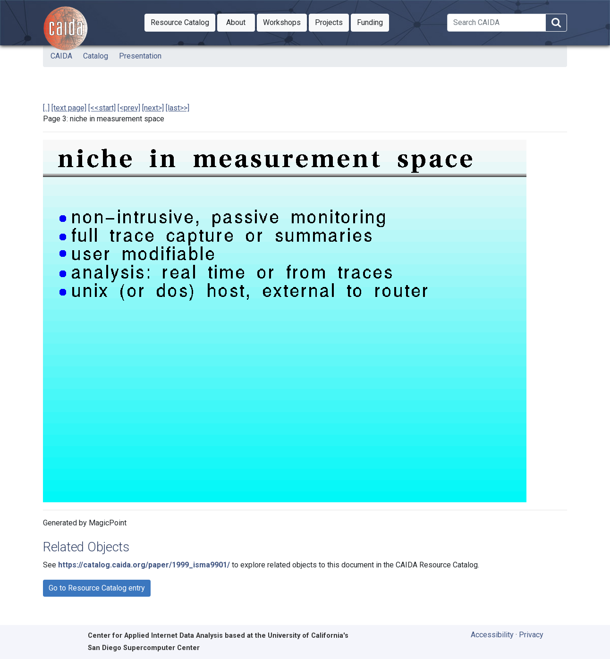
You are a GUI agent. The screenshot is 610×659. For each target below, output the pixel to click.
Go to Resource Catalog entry (97, 587)
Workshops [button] (285, 22)
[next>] (153, 107)
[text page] (68, 107)
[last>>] (177, 107)
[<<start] (102, 107)
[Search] (496, 23)
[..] (46, 107)
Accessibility (492, 634)
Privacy (531, 634)
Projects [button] (332, 22)
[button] (179, 23)
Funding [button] (373, 22)
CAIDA (61, 55)
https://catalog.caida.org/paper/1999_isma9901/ (144, 564)
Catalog (95, 55)
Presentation (140, 55)
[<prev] (129, 107)
